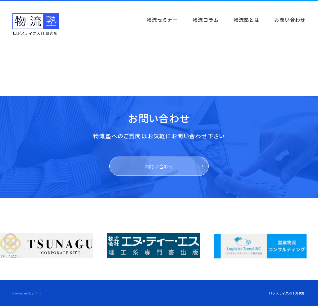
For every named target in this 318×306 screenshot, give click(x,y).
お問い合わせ (159, 166)
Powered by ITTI (26, 292)
